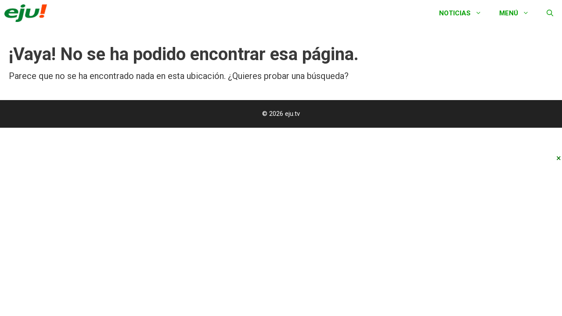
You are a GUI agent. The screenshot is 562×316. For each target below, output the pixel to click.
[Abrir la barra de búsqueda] (550, 13)
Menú (518, 13)
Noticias (464, 13)
